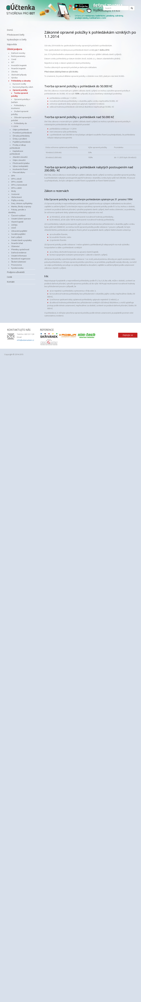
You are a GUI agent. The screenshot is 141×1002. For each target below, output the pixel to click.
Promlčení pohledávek (22, 132)
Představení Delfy (15, 34)
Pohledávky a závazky (21, 80)
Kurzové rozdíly (19, 84)
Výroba (14, 77)
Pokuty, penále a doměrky (17, 211)
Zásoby (14, 71)
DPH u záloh (16, 188)
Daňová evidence (18, 252)
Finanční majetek (18, 68)
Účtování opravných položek (21, 119)
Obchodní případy (19, 74)
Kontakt (11, 281)
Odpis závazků (19, 160)
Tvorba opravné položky (19, 94)
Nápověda (12, 44)
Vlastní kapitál (17, 221)
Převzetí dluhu (19, 172)
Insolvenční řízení (20, 169)
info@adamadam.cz (25, 340)
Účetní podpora (14, 49)
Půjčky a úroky (17, 200)
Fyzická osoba (17, 268)
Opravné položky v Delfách (20, 101)
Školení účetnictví (18, 261)
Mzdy (13, 191)
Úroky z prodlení (20, 138)
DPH (13, 175)
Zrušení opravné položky (19, 113)
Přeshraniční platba (21, 163)
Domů (10, 29)
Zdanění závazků (20, 157)
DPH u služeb (17, 181)
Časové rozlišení (18, 215)
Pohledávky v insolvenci (18, 107)
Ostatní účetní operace (21, 218)
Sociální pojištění (18, 234)
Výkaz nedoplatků (20, 166)
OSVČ (13, 228)
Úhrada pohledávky (21, 135)
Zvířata (14, 225)
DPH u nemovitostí (19, 185)
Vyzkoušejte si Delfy (17, 39)
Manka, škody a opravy (21, 206)
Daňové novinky (18, 53)
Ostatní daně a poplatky (21, 240)
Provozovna (16, 265)
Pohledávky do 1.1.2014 (19, 125)
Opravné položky (20, 90)
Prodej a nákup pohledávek (18, 146)
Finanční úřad (17, 243)
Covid (13, 59)
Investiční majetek (19, 65)
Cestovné (15, 194)
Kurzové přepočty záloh (23, 87)
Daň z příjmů (16, 237)
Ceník (9, 276)
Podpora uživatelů (16, 272)
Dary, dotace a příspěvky (21, 203)
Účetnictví (15, 246)
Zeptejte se (128, 335)
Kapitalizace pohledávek (16, 152)
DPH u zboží (16, 178)
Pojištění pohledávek (21, 142)
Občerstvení (16, 197)
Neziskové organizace (20, 258)
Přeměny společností (20, 249)
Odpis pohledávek (20, 129)
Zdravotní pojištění (19, 231)
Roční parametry (18, 56)
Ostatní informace (19, 255)
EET (12, 62)
